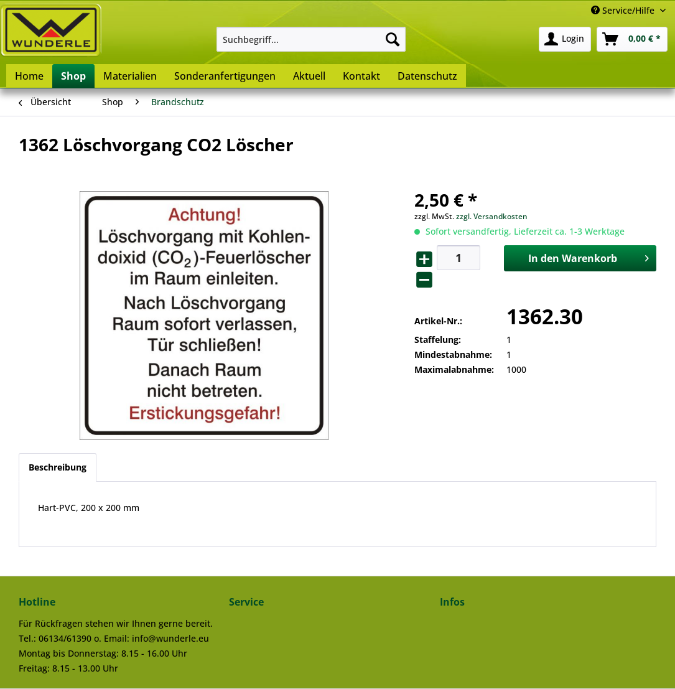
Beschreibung (57, 467)
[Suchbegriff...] (311, 39)
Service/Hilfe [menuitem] (624, 10)
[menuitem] (311, 39)
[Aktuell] (309, 76)
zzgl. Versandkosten (492, 216)
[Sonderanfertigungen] (224, 76)
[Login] (565, 39)
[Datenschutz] (427, 76)
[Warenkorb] (632, 39)
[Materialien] (130, 76)
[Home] (29, 76)
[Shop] (73, 76)
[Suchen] (392, 39)
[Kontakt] (361, 76)
